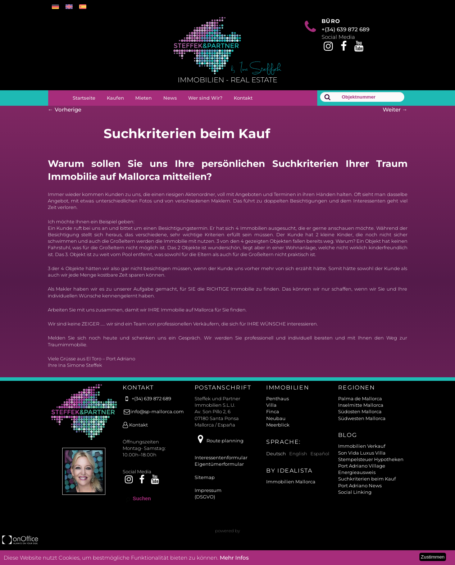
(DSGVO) (205, 497)
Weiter (395, 109)
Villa (271, 405)
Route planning (219, 440)
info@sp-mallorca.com (153, 411)
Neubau (276, 418)
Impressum (208, 490)
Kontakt (243, 98)
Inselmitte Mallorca (360, 405)
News (170, 98)
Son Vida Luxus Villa (362, 453)
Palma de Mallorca (360, 398)
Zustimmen (433, 557)
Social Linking (355, 492)
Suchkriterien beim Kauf (367, 479)
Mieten (143, 98)
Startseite (84, 98)
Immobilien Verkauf (361, 446)
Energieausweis (357, 472)
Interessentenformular (221, 457)
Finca (272, 411)
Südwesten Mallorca (362, 418)
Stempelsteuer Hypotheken (371, 459)
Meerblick (278, 425)
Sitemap (205, 477)
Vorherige (64, 109)
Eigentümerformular (219, 464)
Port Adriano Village (361, 466)
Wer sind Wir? (205, 98)
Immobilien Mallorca (290, 481)
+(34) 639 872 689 (345, 29)
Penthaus (277, 398)
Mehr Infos (234, 557)
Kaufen (115, 98)
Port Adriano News (360, 485)
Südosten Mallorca (360, 411)
